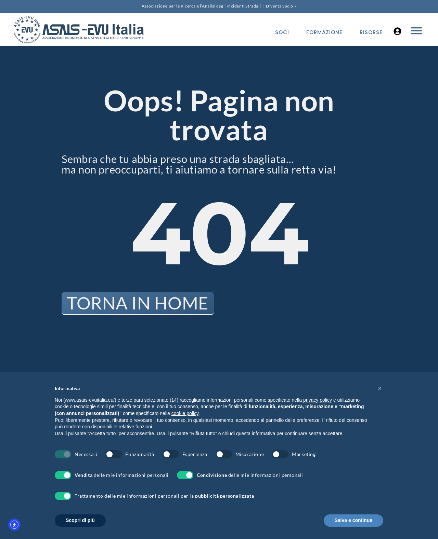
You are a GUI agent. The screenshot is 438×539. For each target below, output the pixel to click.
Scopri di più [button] (80, 520)
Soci (282, 32)
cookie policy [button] (184, 413)
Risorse (371, 32)
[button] (379, 388)
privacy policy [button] (317, 400)
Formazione (324, 32)
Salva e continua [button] (353, 520)
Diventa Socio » (281, 6)
